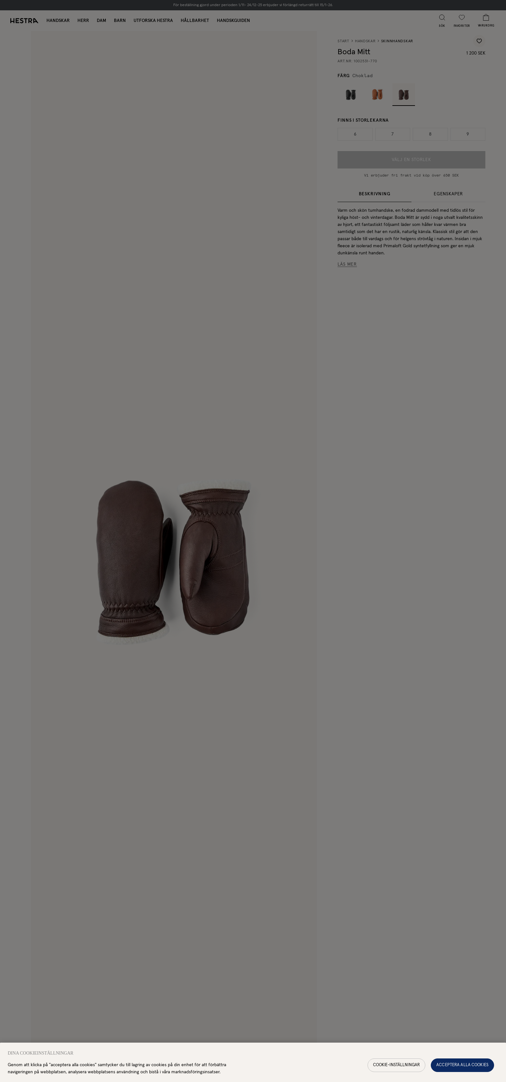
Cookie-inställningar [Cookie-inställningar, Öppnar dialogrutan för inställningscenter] (396, 1068)
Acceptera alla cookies (462, 1068)
